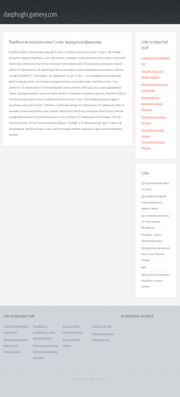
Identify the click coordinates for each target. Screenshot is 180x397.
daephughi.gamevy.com (30, 14)
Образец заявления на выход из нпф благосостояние (16, 345)
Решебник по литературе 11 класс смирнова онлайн (44, 332)
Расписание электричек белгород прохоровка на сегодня (46, 351)
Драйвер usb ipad (101, 326)
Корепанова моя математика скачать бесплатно (152, 103)
